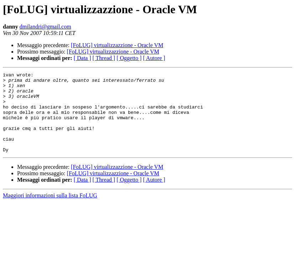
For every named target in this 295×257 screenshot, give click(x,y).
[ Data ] (82, 58)
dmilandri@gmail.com (45, 27)
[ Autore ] (154, 58)
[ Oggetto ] (129, 58)
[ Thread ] (104, 58)
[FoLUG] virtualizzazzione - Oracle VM (117, 45)
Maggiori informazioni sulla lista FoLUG (50, 211)
